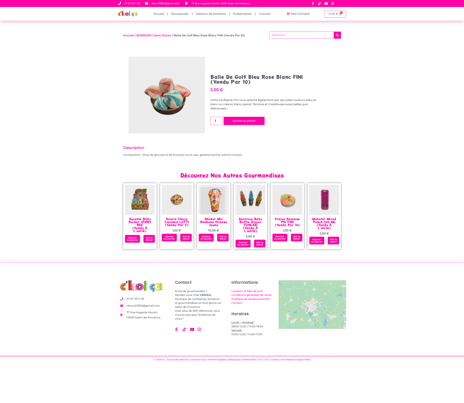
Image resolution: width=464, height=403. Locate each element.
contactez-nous (197, 359)
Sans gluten (162, 35)
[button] (132, 239)
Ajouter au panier (244, 121)
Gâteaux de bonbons (211, 13)
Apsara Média (304, 359)
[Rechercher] (337, 35)
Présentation (242, 13)
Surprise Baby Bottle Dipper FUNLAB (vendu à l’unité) (250, 225)
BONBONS (144, 35)
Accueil (158, 13)
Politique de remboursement (250, 299)
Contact (265, 13)
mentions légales (217, 359)
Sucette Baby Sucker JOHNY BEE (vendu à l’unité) (140, 225)
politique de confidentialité (242, 359)
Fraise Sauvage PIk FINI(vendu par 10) (287, 222)
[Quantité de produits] (216, 121)
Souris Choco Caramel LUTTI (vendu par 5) (177, 222)
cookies (275, 359)
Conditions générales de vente (251, 295)
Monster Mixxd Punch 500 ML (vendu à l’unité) (324, 223)
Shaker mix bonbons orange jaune (213, 222)
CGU (260, 359)
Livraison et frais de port (247, 291)
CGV (266, 359)
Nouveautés (180, 13)
